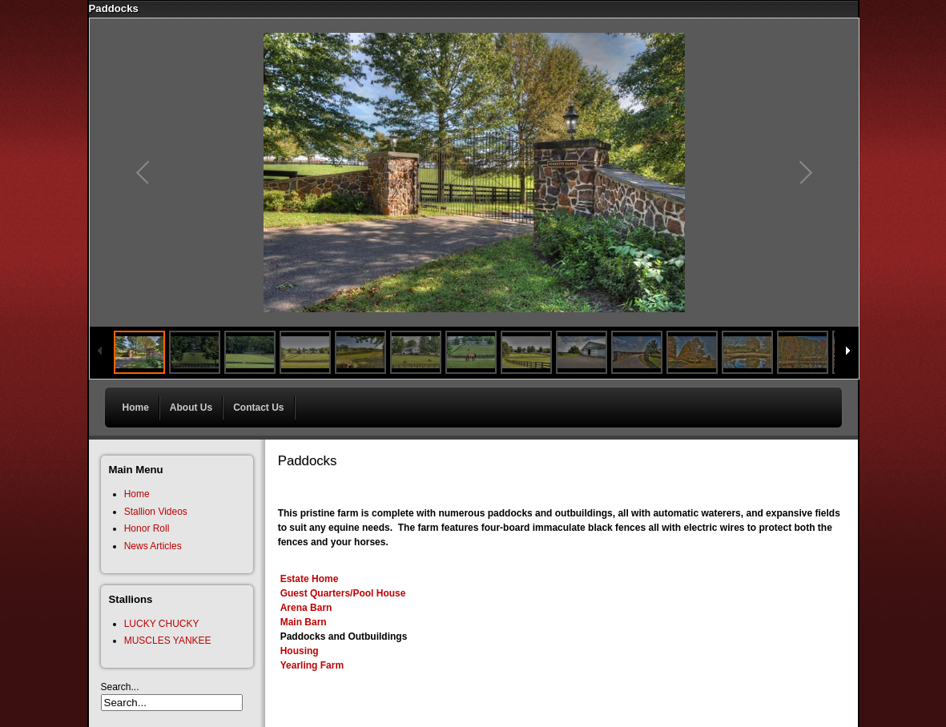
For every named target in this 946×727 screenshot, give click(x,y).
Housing (299, 651)
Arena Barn (306, 607)
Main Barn (303, 622)
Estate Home (309, 578)
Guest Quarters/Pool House (343, 593)
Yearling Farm (312, 665)
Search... (120, 687)
